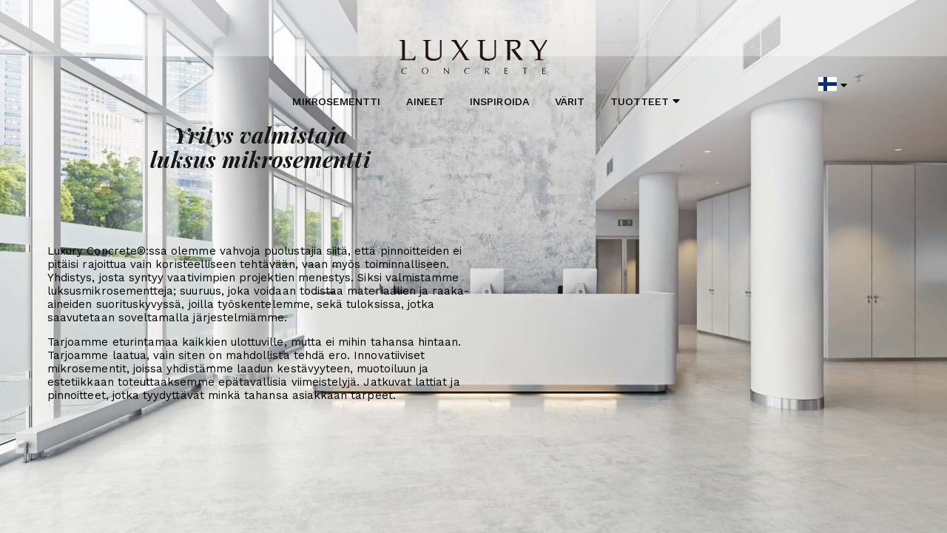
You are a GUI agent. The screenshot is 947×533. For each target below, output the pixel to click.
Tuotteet (645, 101)
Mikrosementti (336, 101)
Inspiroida (500, 101)
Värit (569, 101)
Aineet (425, 101)
